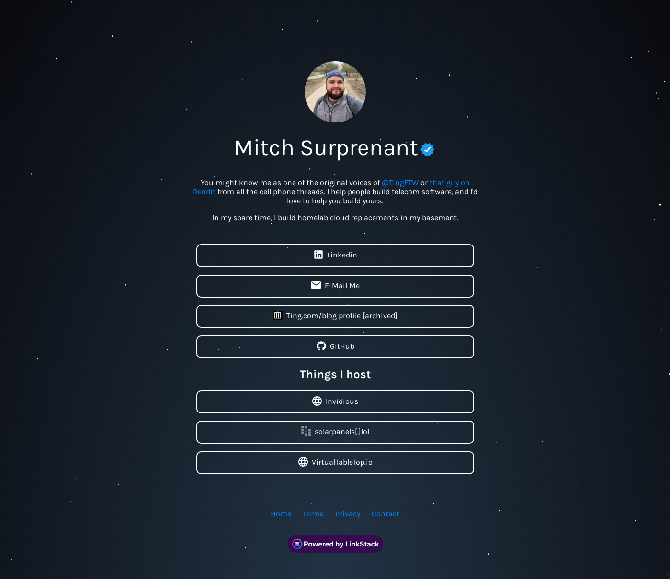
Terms (313, 513)
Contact (385, 513)
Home (281, 513)
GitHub (335, 347)
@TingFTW (400, 182)
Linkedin (335, 255)
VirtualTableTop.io (335, 462)
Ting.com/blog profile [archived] (335, 316)
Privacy (347, 513)
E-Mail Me (335, 286)
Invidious (335, 402)
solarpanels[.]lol (335, 432)
